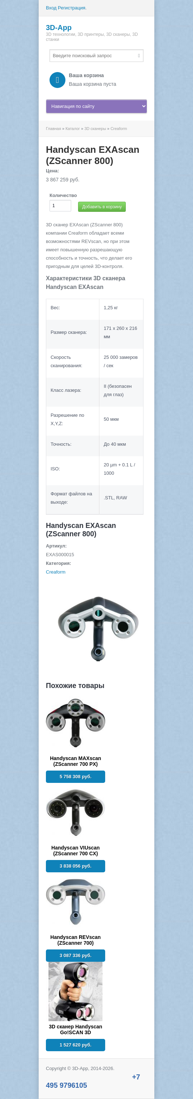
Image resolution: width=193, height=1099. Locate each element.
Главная (53, 128)
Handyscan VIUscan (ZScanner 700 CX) (75, 850)
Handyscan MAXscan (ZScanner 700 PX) (75, 761)
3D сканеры (95, 128)
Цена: (52, 170)
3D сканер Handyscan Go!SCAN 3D (75, 1029)
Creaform (119, 128)
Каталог (72, 128)
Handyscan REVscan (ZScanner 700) (75, 940)
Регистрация (71, 8)
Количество (63, 195)
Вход (51, 8)
